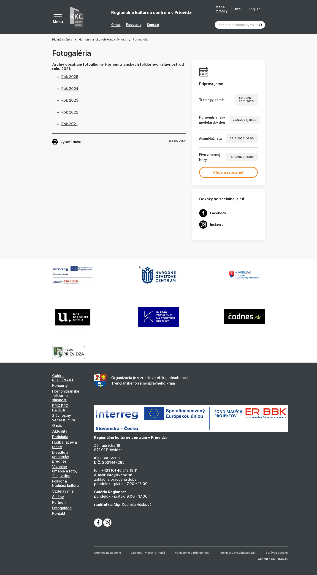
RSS (238, 9)
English (254, 9)
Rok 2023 (69, 100)
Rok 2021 (69, 124)
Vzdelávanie (63, 491)
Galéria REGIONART (63, 377)
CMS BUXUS (279, 559)
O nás (116, 25)
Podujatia (133, 25)
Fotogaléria (62, 508)
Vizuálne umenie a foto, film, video (64, 471)
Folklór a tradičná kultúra (65, 483)
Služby (58, 496)
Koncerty (60, 385)
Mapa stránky (222, 9)
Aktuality (59, 431)
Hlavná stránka (62, 39)
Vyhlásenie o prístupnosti (192, 552)
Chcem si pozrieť (228, 172)
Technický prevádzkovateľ (237, 552)
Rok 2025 (69, 76)
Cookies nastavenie (107, 552)
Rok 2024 (69, 88)
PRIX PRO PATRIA (60, 407)
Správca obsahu (277, 552)
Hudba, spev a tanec (64, 444)
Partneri (59, 502)
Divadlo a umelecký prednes (60, 457)
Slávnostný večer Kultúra (63, 417)
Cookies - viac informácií (148, 552)
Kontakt (153, 25)
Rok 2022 (69, 112)
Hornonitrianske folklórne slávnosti (102, 39)
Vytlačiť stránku (68, 142)
